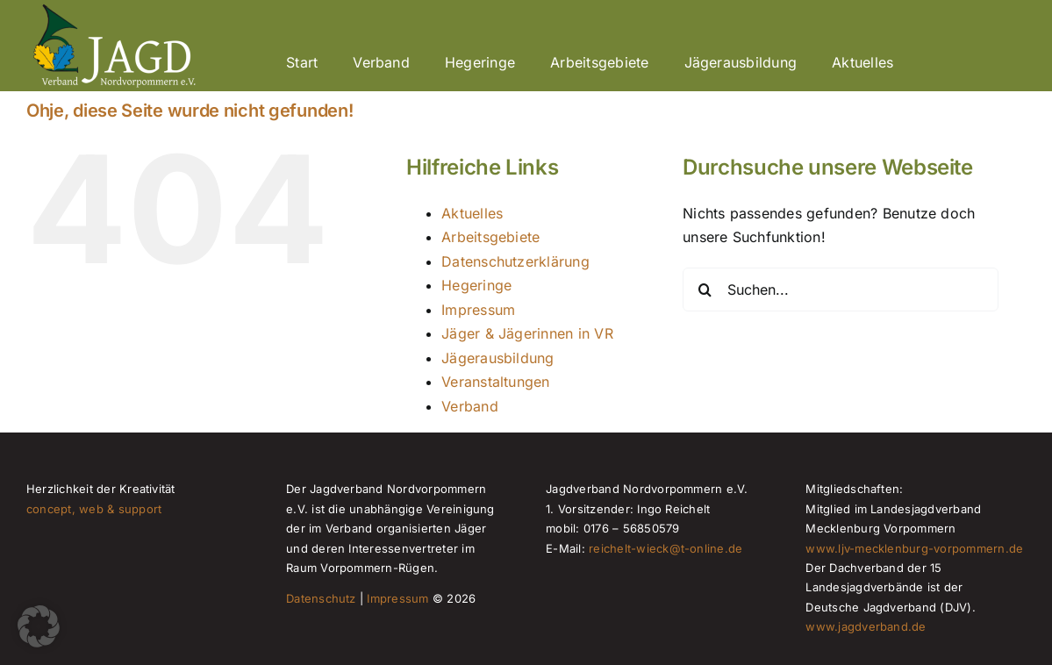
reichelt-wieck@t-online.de (665, 548)
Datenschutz (321, 598)
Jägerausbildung (498, 358)
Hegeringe (476, 285)
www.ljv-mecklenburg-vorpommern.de (914, 548)
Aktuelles (472, 213)
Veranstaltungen (495, 381)
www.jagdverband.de (865, 626)
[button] (38, 626)
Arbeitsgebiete (490, 237)
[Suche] (704, 289)
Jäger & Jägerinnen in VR (527, 333)
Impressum (478, 309)
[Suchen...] (840, 289)
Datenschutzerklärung (515, 261)
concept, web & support (93, 509)
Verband (469, 406)
